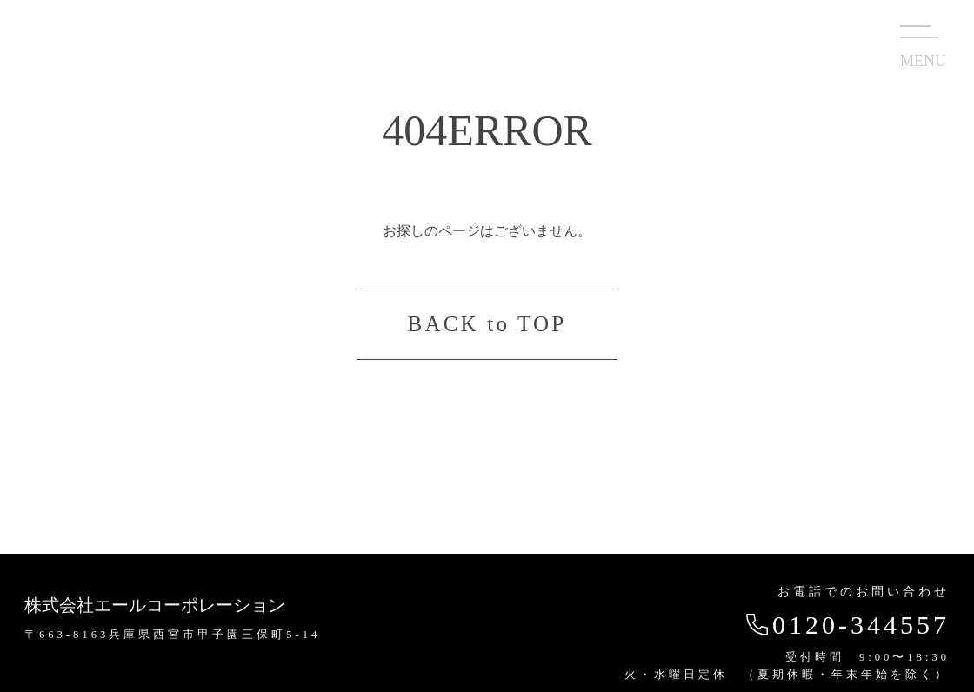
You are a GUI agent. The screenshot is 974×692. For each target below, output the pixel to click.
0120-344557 (846, 624)
